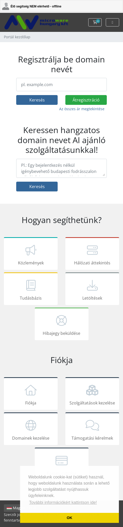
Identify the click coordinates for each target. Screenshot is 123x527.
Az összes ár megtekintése (81, 108)
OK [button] (69, 518)
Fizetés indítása (62, 465)
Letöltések (92, 289)
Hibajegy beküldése (62, 324)
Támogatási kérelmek (92, 429)
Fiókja (31, 394)
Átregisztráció (86, 100)
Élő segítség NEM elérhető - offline (36, 6)
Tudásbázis (31, 289)
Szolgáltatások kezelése (92, 394)
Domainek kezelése (31, 429)
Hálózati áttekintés (92, 254)
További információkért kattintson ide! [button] (63, 502)
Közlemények (31, 254)
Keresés (37, 100)
